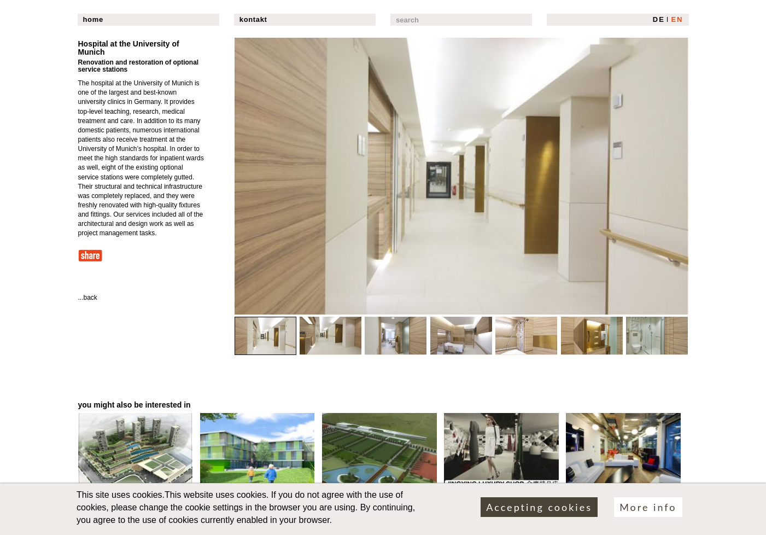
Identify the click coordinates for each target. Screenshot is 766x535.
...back (87, 297)
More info (647, 510)
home (93, 19)
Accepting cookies (539, 510)
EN (677, 19)
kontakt (253, 19)
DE (659, 19)
